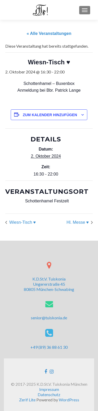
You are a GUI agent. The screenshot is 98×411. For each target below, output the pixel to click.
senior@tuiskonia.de (49, 317)
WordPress (69, 399)
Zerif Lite (27, 399)
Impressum (49, 389)
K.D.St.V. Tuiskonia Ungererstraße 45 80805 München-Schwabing (49, 284)
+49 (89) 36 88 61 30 (49, 347)
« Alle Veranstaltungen (49, 33)
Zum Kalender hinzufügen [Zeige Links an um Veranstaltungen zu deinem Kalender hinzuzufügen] (50, 115)
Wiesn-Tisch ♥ (22, 222)
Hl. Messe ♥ (78, 222)
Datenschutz (49, 394)
